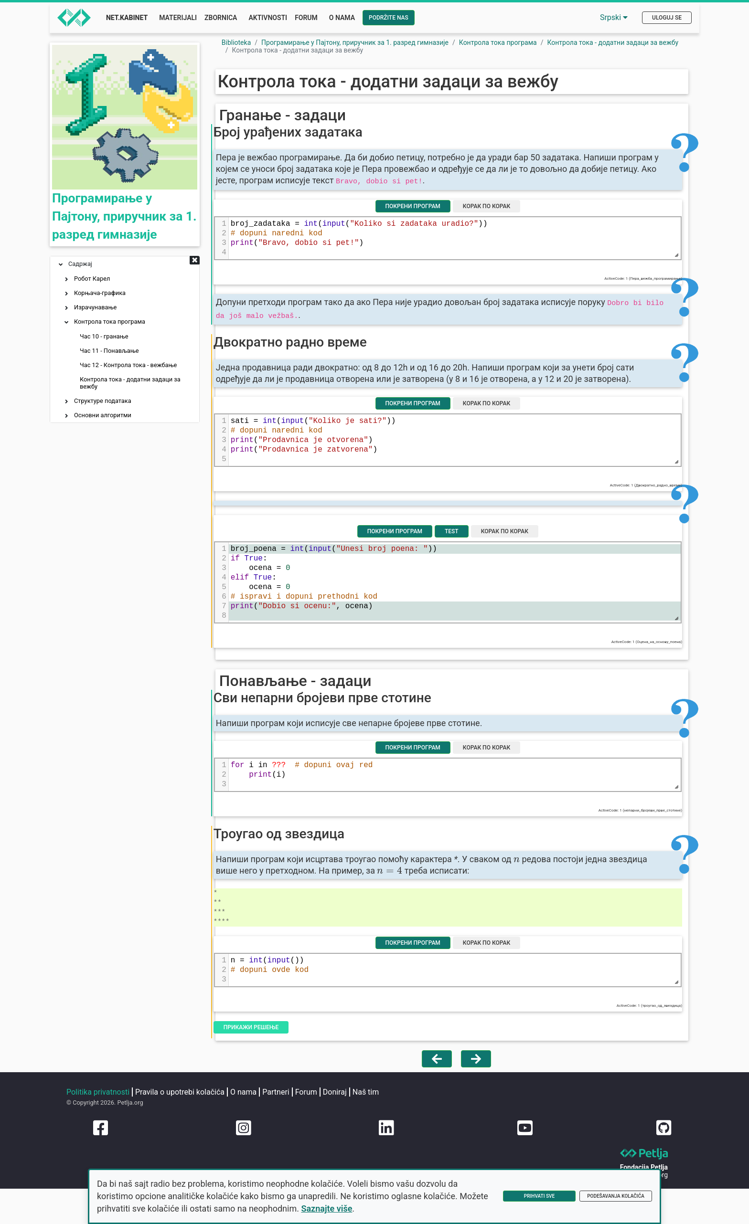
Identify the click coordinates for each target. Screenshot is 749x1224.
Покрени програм (418, 230)
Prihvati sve (539, 1196)
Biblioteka (236, 42)
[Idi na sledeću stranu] (476, 1150)
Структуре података (102, 400)
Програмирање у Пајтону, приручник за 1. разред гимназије (122, 211)
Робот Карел (92, 278)
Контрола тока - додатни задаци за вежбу (130, 383)
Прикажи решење (274, 1113)
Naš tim (82, 1201)
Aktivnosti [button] (267, 17)
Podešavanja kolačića (615, 1196)
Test (457, 589)
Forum (306, 17)
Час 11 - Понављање (109, 350)
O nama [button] (342, 17)
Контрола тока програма (109, 321)
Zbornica (220, 17)
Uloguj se (667, 17)
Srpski (614, 17)
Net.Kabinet (127, 17)
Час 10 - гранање (104, 336)
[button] (195, 261)
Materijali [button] (178, 17)
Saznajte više (357, 1208)
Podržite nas (388, 17)
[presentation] (544, 942)
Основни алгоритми (102, 415)
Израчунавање (95, 307)
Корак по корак (492, 230)
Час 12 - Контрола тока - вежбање (128, 365)
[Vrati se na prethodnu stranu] (437, 1150)
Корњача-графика (100, 292)
